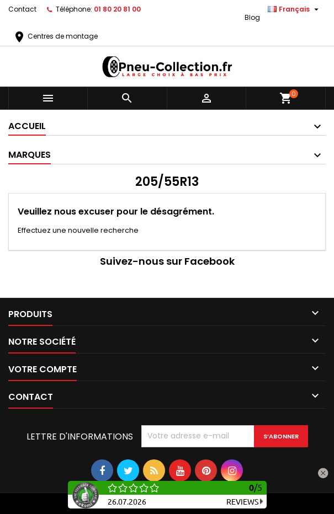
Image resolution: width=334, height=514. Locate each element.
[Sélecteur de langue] (294, 9)
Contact (22, 9)
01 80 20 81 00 (117, 9)
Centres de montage (55, 36)
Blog (252, 17)
